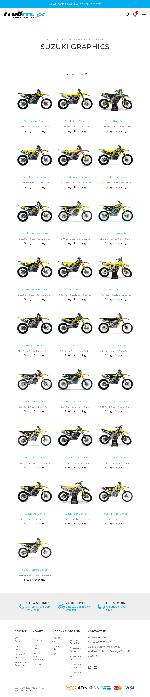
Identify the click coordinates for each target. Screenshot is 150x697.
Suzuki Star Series (34, 513)
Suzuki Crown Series (116, 233)
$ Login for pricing (34, 131)
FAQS (54, 654)
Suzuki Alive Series (75, 121)
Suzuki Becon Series (75, 177)
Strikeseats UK (75, 658)
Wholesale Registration (20, 664)
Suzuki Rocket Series (75, 457)
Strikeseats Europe (75, 666)
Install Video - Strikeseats (38, 656)
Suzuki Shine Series (115, 457)
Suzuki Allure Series (115, 121)
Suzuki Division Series (115, 289)
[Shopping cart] (135, 15)
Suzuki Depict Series (75, 289)
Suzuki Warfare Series (34, 569)
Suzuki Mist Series (75, 401)
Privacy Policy (55, 647)
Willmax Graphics (74, 642)
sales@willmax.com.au (107, 646)
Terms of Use (55, 639)
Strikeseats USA (75, 674)
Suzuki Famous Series (35, 345)
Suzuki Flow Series (75, 345)
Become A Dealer (20, 655)
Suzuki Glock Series (115, 345)
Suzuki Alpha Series (34, 177)
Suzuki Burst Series (116, 177)
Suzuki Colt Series (75, 233)
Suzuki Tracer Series (115, 513)
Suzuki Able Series (34, 121)
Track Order (18, 647)
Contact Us (37, 666)
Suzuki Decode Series (34, 289)
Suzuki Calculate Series (34, 233)
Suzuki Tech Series (75, 513)
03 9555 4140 (103, 642)
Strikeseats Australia (75, 650)
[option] (75, 4)
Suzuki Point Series (35, 457)
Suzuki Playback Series (115, 401)
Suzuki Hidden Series (34, 401)
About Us (37, 640)
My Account (19, 639)
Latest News (36, 647)
